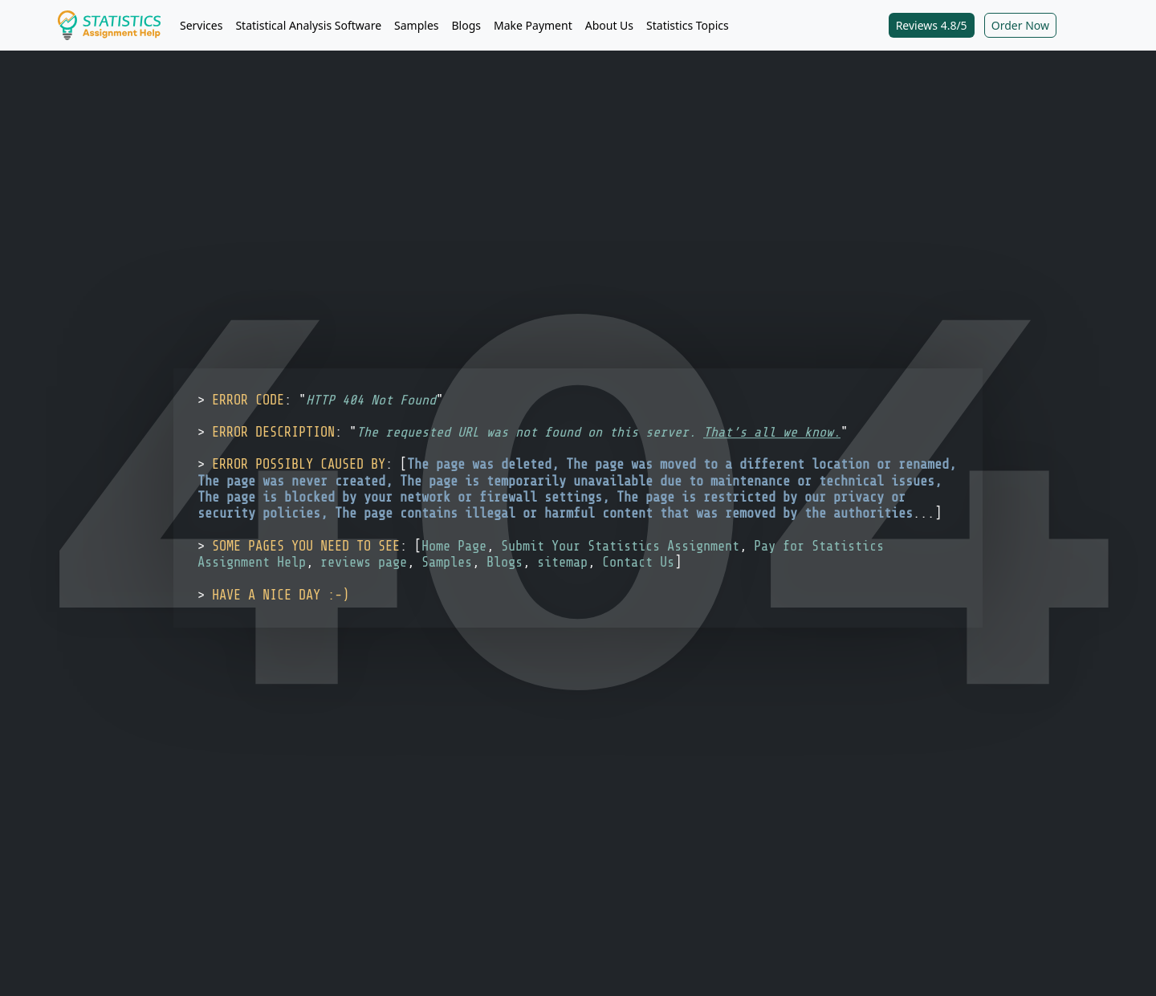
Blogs (467, 25)
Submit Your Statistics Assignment (620, 546)
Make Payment (533, 25)
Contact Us (638, 562)
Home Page (453, 546)
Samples (416, 25)
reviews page (363, 562)
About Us (609, 25)
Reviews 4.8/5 (931, 25)
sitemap (562, 562)
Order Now (1020, 25)
